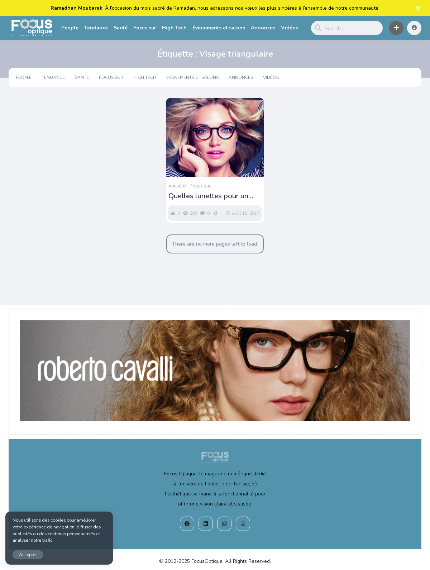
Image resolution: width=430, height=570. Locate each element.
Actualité (177, 186)
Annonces (263, 27)
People (69, 27)
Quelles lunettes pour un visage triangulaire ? (208, 196)
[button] (396, 28)
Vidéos (289, 27)
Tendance (96, 27)
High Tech (174, 27)
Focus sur (144, 27)
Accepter (28, 554)
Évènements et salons (218, 27)
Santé (121, 27)
